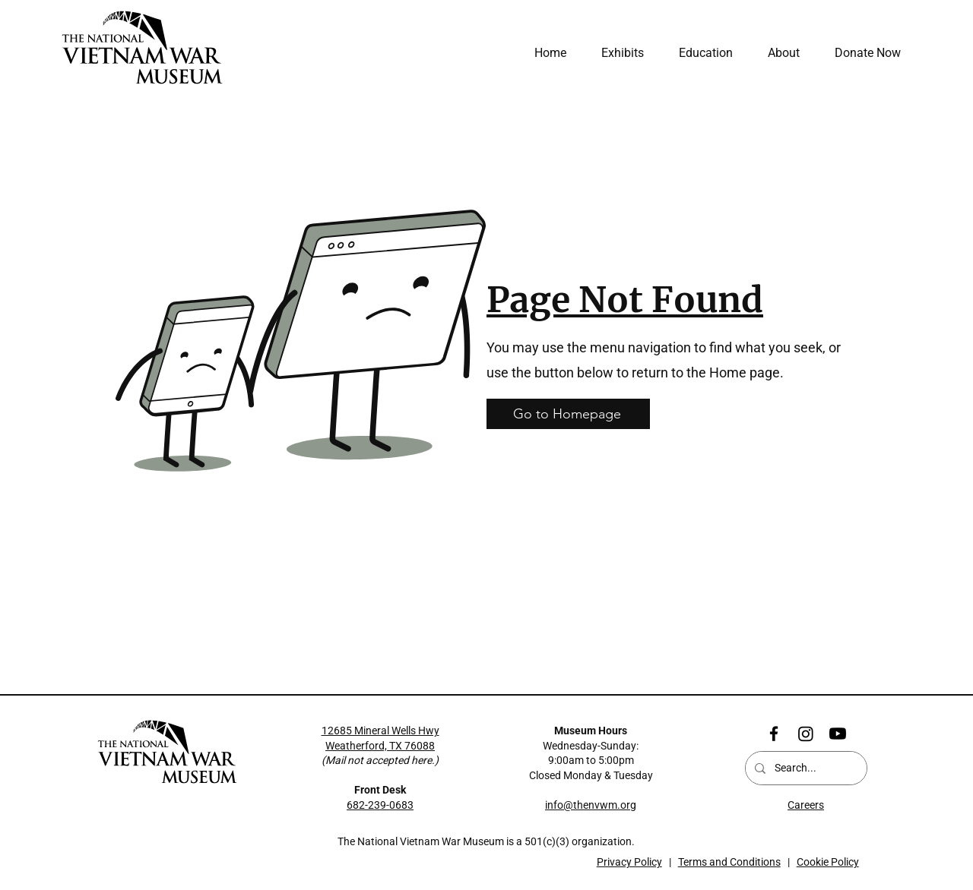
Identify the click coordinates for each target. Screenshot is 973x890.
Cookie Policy (828, 862)
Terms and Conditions (729, 862)
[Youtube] (838, 733)
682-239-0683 (380, 805)
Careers (806, 805)
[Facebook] (774, 733)
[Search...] (805, 768)
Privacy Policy (629, 862)
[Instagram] (806, 733)
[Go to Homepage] (568, 414)
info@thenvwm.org (590, 805)
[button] (777, 53)
